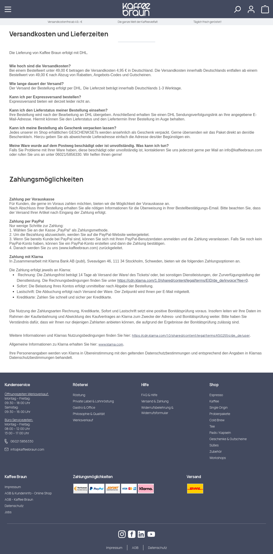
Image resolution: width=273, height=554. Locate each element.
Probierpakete (219, 413)
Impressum (13, 487)
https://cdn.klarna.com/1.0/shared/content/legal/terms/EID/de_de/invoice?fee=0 (182, 280)
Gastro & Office (84, 407)
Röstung (79, 395)
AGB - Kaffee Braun (19, 499)
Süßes (214, 445)
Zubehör (215, 451)
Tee (212, 426)
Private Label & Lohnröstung (93, 401)
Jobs (8, 512)
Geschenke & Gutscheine (228, 439)
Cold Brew (217, 420)
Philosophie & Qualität (89, 413)
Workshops (217, 457)
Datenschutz (14, 505)
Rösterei (80, 384)
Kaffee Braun (16, 476)
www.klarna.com (110, 344)
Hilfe (145, 384)
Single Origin (218, 407)
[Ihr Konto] (251, 9)
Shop (214, 384)
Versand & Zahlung (155, 401)
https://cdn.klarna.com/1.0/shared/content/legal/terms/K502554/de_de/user (191, 335)
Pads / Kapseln (220, 432)
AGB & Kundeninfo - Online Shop (28, 493)
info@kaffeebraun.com (27, 449)
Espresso (216, 395)
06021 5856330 (21, 441)
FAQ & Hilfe (149, 395)
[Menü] (8, 9)
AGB (135, 547)
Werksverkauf (83, 420)
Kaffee (214, 401)
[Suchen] (237, 9)
